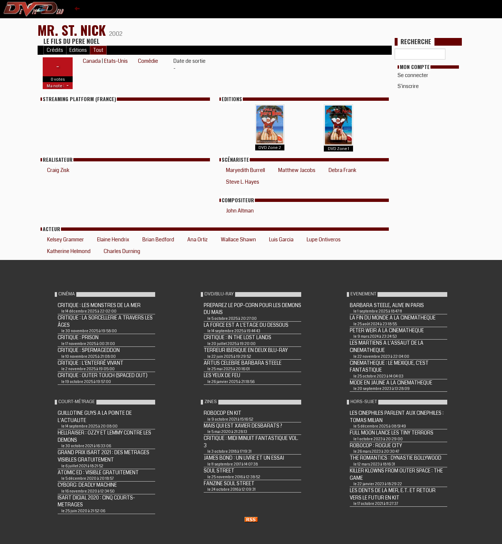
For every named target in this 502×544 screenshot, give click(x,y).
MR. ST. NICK (73, 29)
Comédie (148, 61)
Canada (92, 61)
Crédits (55, 50)
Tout (98, 50)
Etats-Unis (116, 61)
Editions (78, 50)
